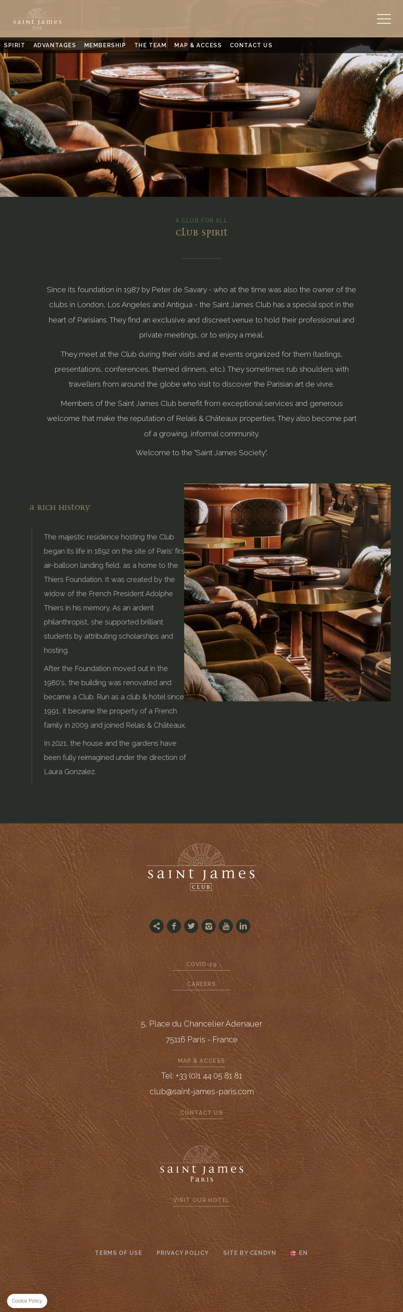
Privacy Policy (183, 1253)
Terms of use (118, 1253)
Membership (105, 45)
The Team (150, 45)
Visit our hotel (201, 1200)
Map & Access (198, 45)
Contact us (251, 45)
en (303, 1253)
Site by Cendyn (249, 1253)
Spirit (15, 45)
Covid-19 (201, 964)
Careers (201, 984)
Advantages (54, 45)
